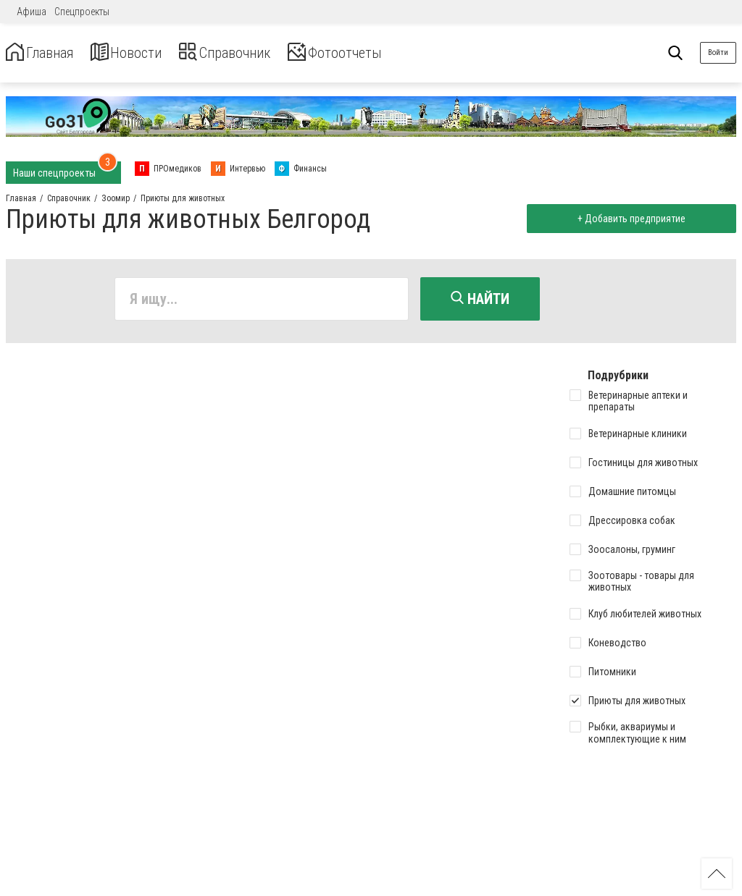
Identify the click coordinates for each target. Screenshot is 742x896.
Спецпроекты (81, 11)
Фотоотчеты (383, 53)
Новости (144, 53)
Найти (480, 299)
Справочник (256, 53)
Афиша (31, 11)
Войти (718, 52)
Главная (46, 53)
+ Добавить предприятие (627, 218)
